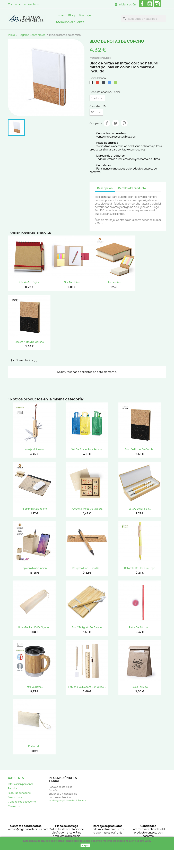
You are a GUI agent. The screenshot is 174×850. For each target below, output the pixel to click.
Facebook (142, 3)
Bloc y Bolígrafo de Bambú (87, 627)
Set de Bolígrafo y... (139, 508)
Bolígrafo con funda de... (87, 568)
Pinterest (124, 123)
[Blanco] (92, 83)
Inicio (60, 15)
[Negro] (104, 83)
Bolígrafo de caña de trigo (139, 568)
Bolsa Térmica (140, 686)
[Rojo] (98, 83)
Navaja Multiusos (34, 449)
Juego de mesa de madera (87, 508)
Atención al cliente (70, 22)
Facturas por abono (19, 792)
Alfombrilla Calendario (34, 508)
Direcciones (15, 797)
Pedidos (13, 788)
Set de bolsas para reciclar (87, 449)
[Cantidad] (96, 112)
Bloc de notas (72, 282)
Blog (71, 15)
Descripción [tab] (105, 188)
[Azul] (110, 83)
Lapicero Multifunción (34, 568)
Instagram (157, 3)
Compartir (106, 123)
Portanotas (114, 282)
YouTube (149, 3)
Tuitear (115, 123)
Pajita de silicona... (139, 627)
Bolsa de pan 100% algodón (34, 627)
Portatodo (34, 746)
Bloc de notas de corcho (29, 341)
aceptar (85, 845)
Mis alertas (14, 806)
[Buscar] (143, 18)
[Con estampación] (97, 98)
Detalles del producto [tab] (132, 188)
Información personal (20, 784)
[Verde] (116, 83)
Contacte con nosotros (23, 4)
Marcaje (85, 15)
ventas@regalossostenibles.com (68, 800)
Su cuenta (16, 778)
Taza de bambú (34, 686)
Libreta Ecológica (29, 282)
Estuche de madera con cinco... (87, 686)
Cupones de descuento (22, 801)
